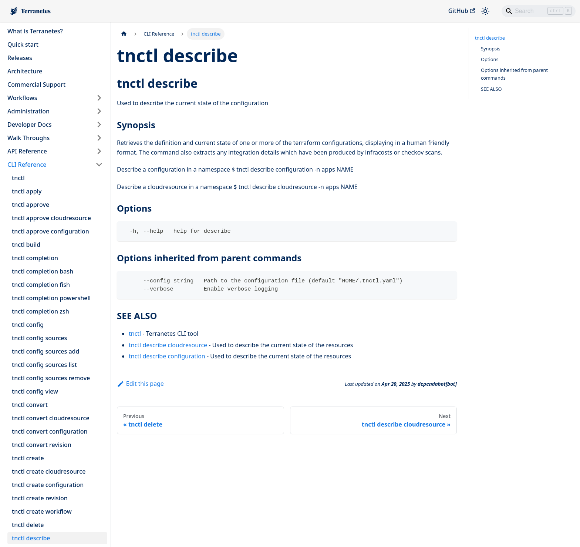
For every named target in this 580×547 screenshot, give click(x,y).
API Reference (27, 151)
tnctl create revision (40, 498)
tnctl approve (30, 204)
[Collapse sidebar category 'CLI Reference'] (99, 164)
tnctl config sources (39, 338)
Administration (28, 111)
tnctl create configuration (48, 485)
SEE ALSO (491, 89)
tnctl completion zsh (40, 311)
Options (490, 59)
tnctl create (28, 458)
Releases (19, 58)
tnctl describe (31, 538)
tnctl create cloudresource (48, 471)
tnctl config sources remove (51, 378)
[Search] (539, 11)
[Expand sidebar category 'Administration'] (99, 111)
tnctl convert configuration (49, 431)
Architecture (24, 71)
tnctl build (26, 245)
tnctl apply (26, 191)
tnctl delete (28, 525)
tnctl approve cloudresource (51, 218)
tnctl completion (35, 258)
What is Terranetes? (35, 31)
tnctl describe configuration (167, 356)
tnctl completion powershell (51, 298)
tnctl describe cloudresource (168, 345)
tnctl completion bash (42, 271)
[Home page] (124, 34)
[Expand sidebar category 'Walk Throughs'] (99, 138)
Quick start (22, 44)
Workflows (22, 98)
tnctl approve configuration (50, 231)
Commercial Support (36, 84)
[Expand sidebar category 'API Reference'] (99, 151)
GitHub (461, 11)
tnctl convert (30, 405)
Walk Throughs (28, 138)
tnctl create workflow (42, 511)
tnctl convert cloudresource (51, 418)
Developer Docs (29, 124)
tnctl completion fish (41, 285)
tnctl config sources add (45, 351)
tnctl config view (35, 391)
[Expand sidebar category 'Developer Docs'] (99, 124)
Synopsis (490, 48)
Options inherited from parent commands (514, 74)
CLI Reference (26, 164)
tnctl (18, 178)
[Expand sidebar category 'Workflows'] (99, 98)
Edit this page (140, 383)
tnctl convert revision (41, 445)
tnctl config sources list (44, 365)
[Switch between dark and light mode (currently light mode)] (485, 11)
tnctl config (28, 325)
